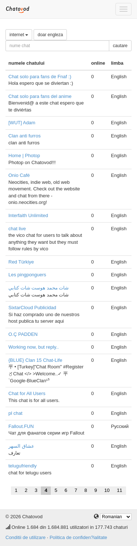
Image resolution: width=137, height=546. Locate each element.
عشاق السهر (21, 446)
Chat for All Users (26, 393)
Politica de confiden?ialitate (78, 537)
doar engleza (50, 34)
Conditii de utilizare (25, 537)
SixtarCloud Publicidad (32, 307)
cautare (120, 45)
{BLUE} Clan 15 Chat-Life (35, 360)
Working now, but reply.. (33, 347)
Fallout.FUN (21, 426)
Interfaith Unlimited (28, 215)
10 (107, 490)
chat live (17, 228)
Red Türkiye (21, 262)
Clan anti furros (24, 136)
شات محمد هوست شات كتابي (38, 288)
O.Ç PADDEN (23, 334)
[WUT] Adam (21, 122)
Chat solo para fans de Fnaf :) (39, 76)
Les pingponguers (27, 274)
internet (18, 34)
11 (119, 490)
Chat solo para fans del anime (40, 96)
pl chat (15, 413)
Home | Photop (24, 155)
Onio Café (19, 175)
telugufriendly (22, 466)
